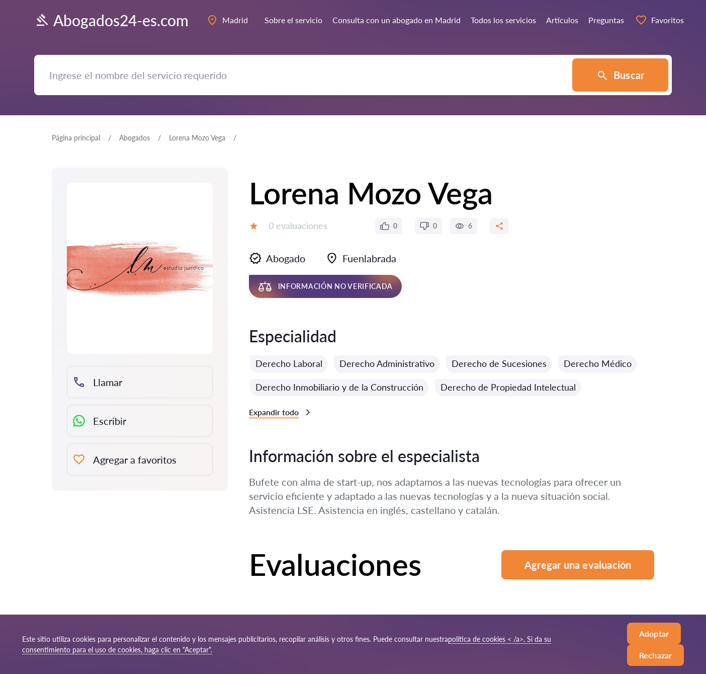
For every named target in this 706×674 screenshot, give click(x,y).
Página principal (76, 137)
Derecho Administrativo (386, 363)
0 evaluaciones (298, 225)
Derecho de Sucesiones (499, 363)
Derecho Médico (598, 363)
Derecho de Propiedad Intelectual (508, 387)
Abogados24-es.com (111, 20)
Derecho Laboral (288, 363)
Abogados (134, 137)
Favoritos (659, 20)
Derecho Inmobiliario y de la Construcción (339, 387)
